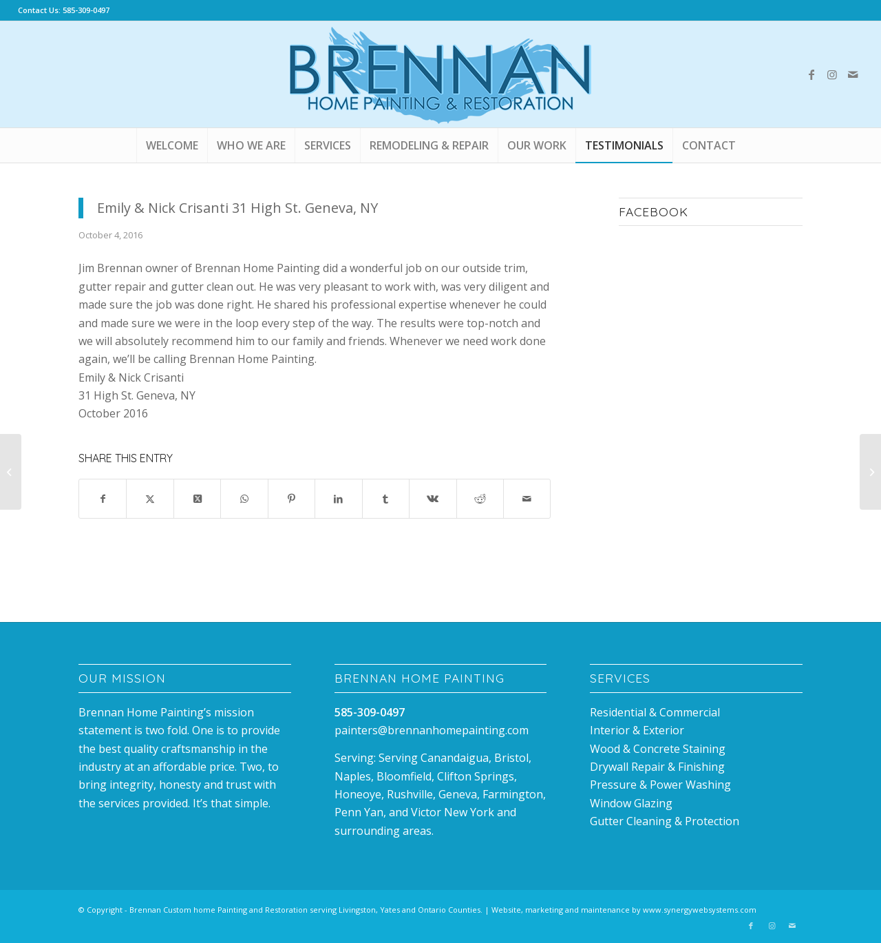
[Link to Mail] (852, 74)
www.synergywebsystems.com (699, 909)
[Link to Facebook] (811, 74)
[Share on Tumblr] (386, 498)
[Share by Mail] (527, 498)
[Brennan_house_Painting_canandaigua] (440, 74)
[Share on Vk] (433, 498)
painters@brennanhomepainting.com (432, 730)
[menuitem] (171, 145)
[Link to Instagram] (832, 74)
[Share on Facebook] (102, 498)
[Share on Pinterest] (291, 498)
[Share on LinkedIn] (338, 498)
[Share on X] (150, 498)
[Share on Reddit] (480, 498)
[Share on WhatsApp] (244, 498)
